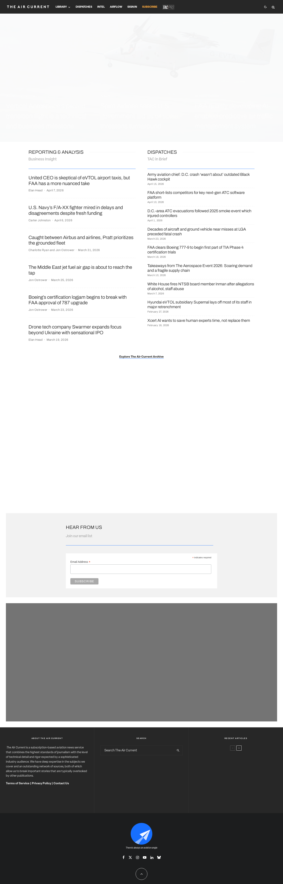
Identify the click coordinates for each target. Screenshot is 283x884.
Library (61, 7)
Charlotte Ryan (38, 250)
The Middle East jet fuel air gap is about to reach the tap (80, 270)
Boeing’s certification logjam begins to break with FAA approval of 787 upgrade (77, 300)
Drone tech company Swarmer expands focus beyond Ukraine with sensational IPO (74, 329)
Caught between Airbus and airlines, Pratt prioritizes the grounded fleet (80, 240)
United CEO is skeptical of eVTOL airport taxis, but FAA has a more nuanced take (79, 180)
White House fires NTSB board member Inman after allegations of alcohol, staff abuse (200, 286)
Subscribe (149, 7)
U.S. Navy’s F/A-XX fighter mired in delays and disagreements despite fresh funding (75, 210)
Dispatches (84, 7)
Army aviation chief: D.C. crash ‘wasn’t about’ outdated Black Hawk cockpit (198, 176)
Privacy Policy (41, 783)
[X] (130, 857)
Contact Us (61, 783)
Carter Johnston (39, 220)
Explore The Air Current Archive (141, 356)
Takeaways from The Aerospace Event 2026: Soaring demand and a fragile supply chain (199, 268)
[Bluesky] (159, 857)
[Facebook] (123, 857)
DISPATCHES (162, 152)
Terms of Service (17, 783)
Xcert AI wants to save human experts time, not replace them (198, 320)
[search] (178, 750)
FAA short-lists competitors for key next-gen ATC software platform (196, 194)
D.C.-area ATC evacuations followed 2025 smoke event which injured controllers (199, 213)
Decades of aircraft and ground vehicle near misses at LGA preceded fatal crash (196, 231)
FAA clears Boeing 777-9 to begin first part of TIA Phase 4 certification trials (195, 249)
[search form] (137, 750)
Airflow (116, 7)
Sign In (132, 7)
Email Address (80, 562)
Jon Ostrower (65, 250)
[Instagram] (137, 857)
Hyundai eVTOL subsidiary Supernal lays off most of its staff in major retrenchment (199, 304)
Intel (101, 7)
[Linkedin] (151, 857)
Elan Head (35, 190)
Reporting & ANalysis (56, 152)
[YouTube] (144, 857)
